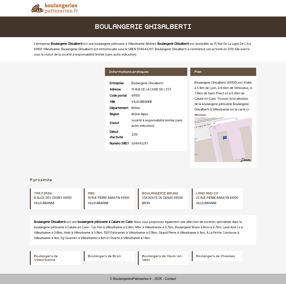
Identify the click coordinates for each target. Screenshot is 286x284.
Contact (170, 278)
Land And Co (231, 227)
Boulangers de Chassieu (215, 256)
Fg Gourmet (69, 238)
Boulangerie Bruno (187, 227)
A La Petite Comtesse (221, 232)
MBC (91, 193)
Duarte (115, 238)
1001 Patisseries (114, 232)
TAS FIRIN (43, 193)
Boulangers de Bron (104, 256)
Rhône (150, 44)
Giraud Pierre (167, 232)
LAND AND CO (207, 193)
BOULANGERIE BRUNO (160, 193)
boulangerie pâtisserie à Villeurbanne (119, 44)
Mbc (138, 227)
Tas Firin (96, 227)
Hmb (67, 232)
